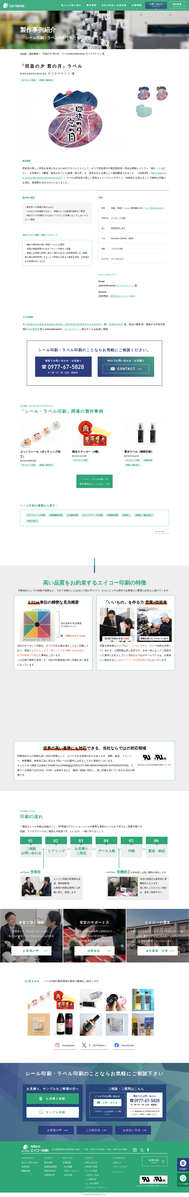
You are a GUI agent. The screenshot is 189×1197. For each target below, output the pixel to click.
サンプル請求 (91, 1171)
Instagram (68, 1045)
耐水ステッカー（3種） (86, 451)
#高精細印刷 (56, 515)
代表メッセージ (71, 1171)
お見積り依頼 (55, 1098)
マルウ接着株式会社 (153, 208)
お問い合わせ (156, 5)
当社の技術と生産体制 (113, 5)
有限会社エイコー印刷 (122, 296)
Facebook (127, 1045)
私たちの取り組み (71, 5)
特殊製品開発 (50, 1166)
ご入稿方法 (93, 1130)
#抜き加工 (32, 521)
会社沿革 (68, 1175)
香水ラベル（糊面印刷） (139, 451)
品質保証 (94, 950)
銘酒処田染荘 (116, 324)
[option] (76, 119)
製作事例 (91, 5)
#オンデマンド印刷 (92, 515)
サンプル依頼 (55, 1112)
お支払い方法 (132, 1130)
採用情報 (177, 5)
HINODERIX (50, 1171)
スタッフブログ (120, 1166)
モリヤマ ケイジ (125, 285)
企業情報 (137, 5)
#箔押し (126, 515)
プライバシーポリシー (96, 1187)
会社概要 (68, 1166)
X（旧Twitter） (98, 1045)
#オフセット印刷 (28, 80)
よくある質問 (108, 1111)
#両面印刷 (148, 460)
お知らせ (117, 1162)
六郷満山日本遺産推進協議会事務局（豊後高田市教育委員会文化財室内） (64, 324)
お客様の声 (31, 950)
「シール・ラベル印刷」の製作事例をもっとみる (93, 481)
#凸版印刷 (72, 515)
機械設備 (26, 1171)
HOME (23, 53)
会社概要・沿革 (157, 950)
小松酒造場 (33, 329)
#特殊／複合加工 (46, 80)
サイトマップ (118, 1172)
